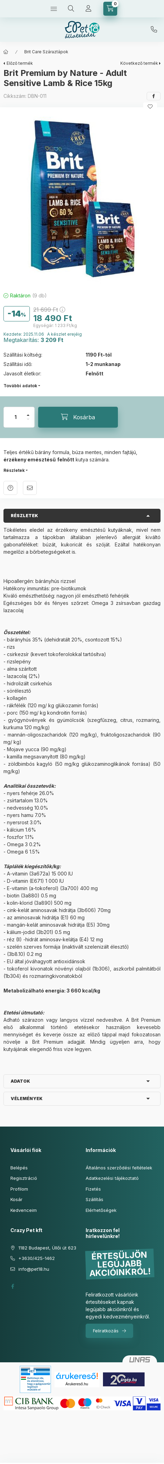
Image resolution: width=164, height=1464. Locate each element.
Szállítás (94, 1199)
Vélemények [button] (27, 1098)
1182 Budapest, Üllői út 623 (47, 1248)
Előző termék (20, 63)
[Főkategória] (5, 52)
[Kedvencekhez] (150, 106)
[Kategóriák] (54, 9)
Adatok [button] (20, 1081)
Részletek (14, 470)
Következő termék (139, 63)
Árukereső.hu (77, 1384)
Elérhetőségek (101, 1210)
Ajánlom (30, 488)
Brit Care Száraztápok (46, 51)
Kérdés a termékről (10, 488)
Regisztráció (23, 1178)
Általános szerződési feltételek (119, 1167)
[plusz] (28, 412)
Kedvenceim (23, 1210)
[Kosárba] (78, 417)
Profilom (19, 1189)
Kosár (16, 1199)
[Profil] (88, 9)
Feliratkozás (106, 1330)
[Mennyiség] (16, 417)
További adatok (20, 385)
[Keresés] (71, 9)
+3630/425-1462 (154, 29)
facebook (12, 1286)
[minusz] (28, 422)
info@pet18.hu (33, 1269)
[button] (82, 198)
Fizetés (93, 1189)
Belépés (19, 1167)
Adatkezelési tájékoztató (112, 1178)
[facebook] (154, 96)
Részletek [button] (24, 515)
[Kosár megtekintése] (110, 9)
